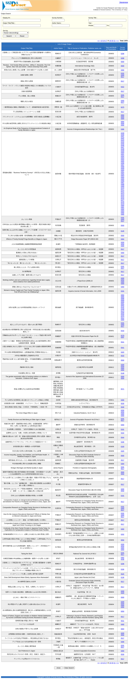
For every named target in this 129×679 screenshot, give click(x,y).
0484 (122, 213)
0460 (122, 170)
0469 (122, 186)
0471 (122, 190)
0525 (122, 574)
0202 (122, 534)
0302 (122, 557)
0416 (122, 331)
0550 (122, 378)
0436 (122, 559)
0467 (122, 182)
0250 (122, 244)
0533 (122, 356)
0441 (122, 137)
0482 (122, 209)
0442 (122, 138)
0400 (122, 75)
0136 (122, 577)
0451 (122, 154)
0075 (122, 107)
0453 (122, 158)
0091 (122, 304)
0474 (122, 195)
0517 (122, 77)
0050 (122, 611)
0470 (122, 188)
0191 (122, 73)
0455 (122, 161)
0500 (122, 62)
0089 (122, 300)
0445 (122, 144)
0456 (122, 163)
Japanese (123, 2)
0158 (122, 309)
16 (104, 41)
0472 (122, 191)
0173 (122, 311)
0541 (122, 342)
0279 (122, 335)
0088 (122, 298)
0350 (122, 283)
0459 (122, 168)
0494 (122, 118)
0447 (122, 147)
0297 (122, 337)
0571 (122, 389)
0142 (122, 307)
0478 (122, 202)
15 (102, 41)
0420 (122, 352)
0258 (122, 313)
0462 (122, 174)
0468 (122, 184)
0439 (122, 133)
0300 (122, 70)
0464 (122, 177)
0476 (122, 198)
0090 (122, 117)
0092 (122, 306)
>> (118, 41)
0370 (122, 316)
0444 (122, 142)
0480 (122, 205)
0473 (122, 193)
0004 (122, 629)
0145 (122, 231)
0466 (122, 181)
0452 (122, 156)
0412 (122, 318)
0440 (122, 135)
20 (112, 41)
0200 (122, 242)
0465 (122, 179)
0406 (122, 642)
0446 (122, 145)
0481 (122, 207)
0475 (122, 197)
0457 (122, 165)
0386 (122, 129)
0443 (122, 140)
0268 (122, 58)
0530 (122, 403)
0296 (122, 54)
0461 (122, 172)
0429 (122, 593)
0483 (122, 211)
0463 (122, 175)
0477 (122, 200)
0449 (122, 151)
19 (110, 41)
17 (106, 41)
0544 (122, 437)
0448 (122, 149)
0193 (122, 446)
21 (114, 41)
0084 (122, 115)
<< (98, 41)
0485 (122, 214)
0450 (122, 152)
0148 (122, 373)
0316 (122, 314)
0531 (122, 621)
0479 (122, 204)
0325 (122, 451)
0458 (122, 167)
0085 (122, 297)
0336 (122, 442)
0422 (122, 87)
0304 (122, 239)
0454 (122, 160)
